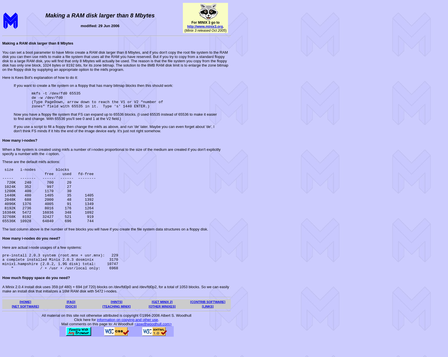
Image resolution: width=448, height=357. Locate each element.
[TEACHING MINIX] (117, 324)
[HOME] (25, 320)
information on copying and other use (127, 338)
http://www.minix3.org (205, 27)
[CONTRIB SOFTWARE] (207, 320)
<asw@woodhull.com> (153, 342)
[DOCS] (71, 324)
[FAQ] (71, 320)
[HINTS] (116, 320)
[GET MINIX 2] (162, 320)
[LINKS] (207, 324)
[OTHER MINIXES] (162, 324)
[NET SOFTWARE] (25, 324)
